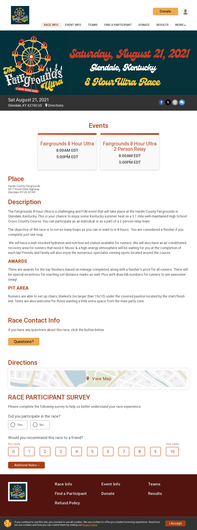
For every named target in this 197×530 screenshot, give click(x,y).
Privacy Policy (89, 524)
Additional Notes (25, 465)
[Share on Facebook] (161, 102)
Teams (93, 25)
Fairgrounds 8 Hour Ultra (67, 144)
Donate (165, 11)
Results (162, 25)
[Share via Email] (175, 102)
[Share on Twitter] (168, 102)
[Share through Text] (182, 102)
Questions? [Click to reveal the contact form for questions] (24, 341)
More (179, 25)
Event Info (73, 25)
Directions (55, 105)
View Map (98, 378)
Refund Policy (67, 503)
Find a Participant (118, 25)
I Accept (175, 523)
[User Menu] (185, 11)
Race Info (51, 25)
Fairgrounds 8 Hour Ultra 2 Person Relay (130, 146)
